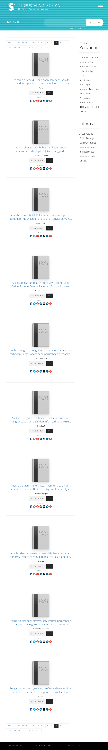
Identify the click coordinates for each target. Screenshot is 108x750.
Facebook (52, 746)
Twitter (62, 746)
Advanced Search (74, 28)
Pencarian (95, 22)
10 (66, 726)
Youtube (71, 746)
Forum (88, 746)
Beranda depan (39, 746)
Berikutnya (14, 731)
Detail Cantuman (38, 93)
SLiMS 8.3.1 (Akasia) (14, 746)
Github (80, 746)
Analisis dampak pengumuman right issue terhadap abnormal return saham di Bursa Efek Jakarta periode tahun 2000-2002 (41, 557)
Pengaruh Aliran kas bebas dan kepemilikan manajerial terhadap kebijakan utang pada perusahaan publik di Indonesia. (40, 151)
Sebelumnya (37, 726)
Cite (49, 93)
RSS (95, 746)
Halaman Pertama (17, 726)
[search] (65, 23)
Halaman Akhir (31, 731)
